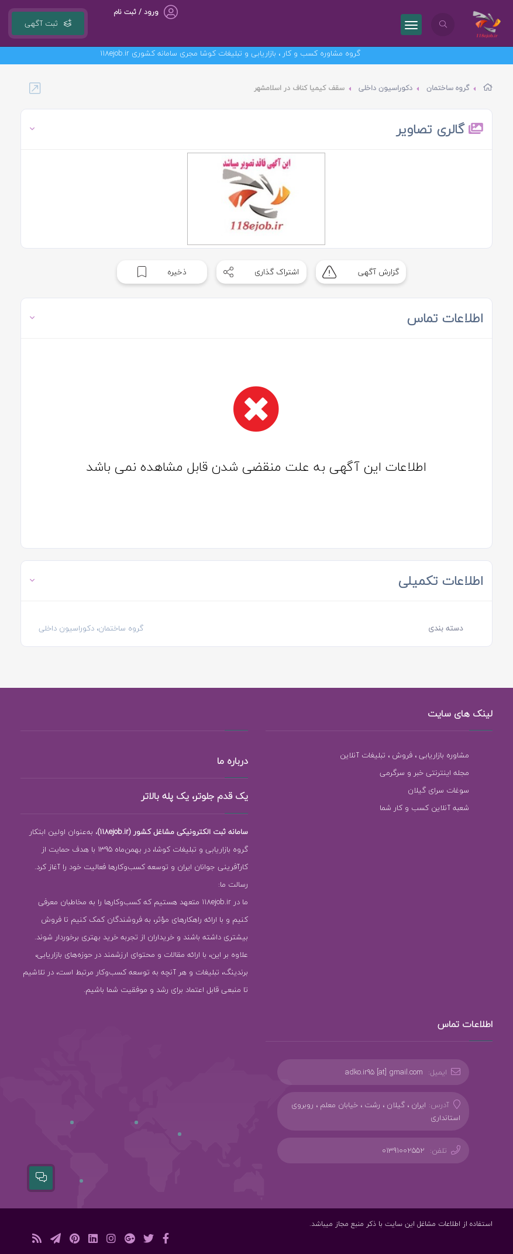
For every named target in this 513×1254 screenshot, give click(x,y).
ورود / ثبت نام (136, 12)
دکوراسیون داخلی (385, 88)
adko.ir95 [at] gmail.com (384, 1072)
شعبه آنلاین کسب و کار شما (424, 807)
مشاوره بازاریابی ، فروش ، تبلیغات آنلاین (404, 755)
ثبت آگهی (48, 23)
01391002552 (403, 1150)
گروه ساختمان (447, 88)
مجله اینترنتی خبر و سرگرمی (424, 772)
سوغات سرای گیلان (438, 790)
